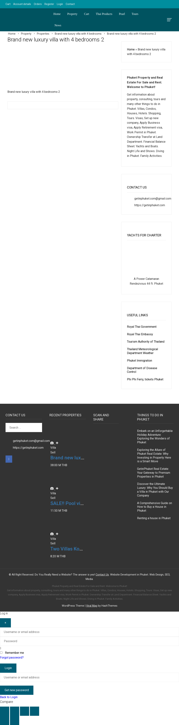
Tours (135, 13)
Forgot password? (12, 657)
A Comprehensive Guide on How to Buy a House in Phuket (154, 507)
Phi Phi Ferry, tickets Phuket (145, 379)
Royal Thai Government (141, 326)
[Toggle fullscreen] (14, 711)
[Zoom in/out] (4, 711)
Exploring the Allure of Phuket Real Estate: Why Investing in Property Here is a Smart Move (154, 455)
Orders (38, 4)
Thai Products (104, 13)
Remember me (14, 652)
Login (60, 4)
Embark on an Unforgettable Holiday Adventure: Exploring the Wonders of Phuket (155, 436)
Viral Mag (91, 605)
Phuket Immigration (139, 360)
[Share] (24, 711)
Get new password (17, 690)
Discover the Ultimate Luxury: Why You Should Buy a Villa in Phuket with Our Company (155, 489)
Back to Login (9, 697)
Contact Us (102, 574)
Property (72, 13)
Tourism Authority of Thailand (145, 341)
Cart (8, 4)
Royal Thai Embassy (140, 334)
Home (57, 13)
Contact (70, 4)
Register (49, 4)
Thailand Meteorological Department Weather (142, 351)
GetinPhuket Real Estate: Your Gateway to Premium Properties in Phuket (153, 472)
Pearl (122, 13)
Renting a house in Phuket (154, 518)
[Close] (5, 622)
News (57, 25)
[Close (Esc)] (34, 711)
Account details (22, 4)
